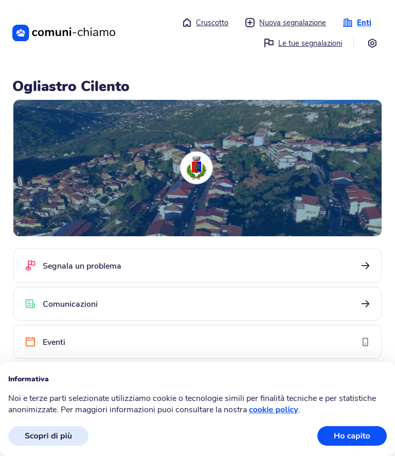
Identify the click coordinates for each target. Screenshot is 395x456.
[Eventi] (197, 342)
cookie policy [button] (273, 409)
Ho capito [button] (352, 436)
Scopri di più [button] (48, 436)
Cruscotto (205, 22)
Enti (357, 22)
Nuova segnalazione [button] (285, 22)
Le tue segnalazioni (303, 43)
